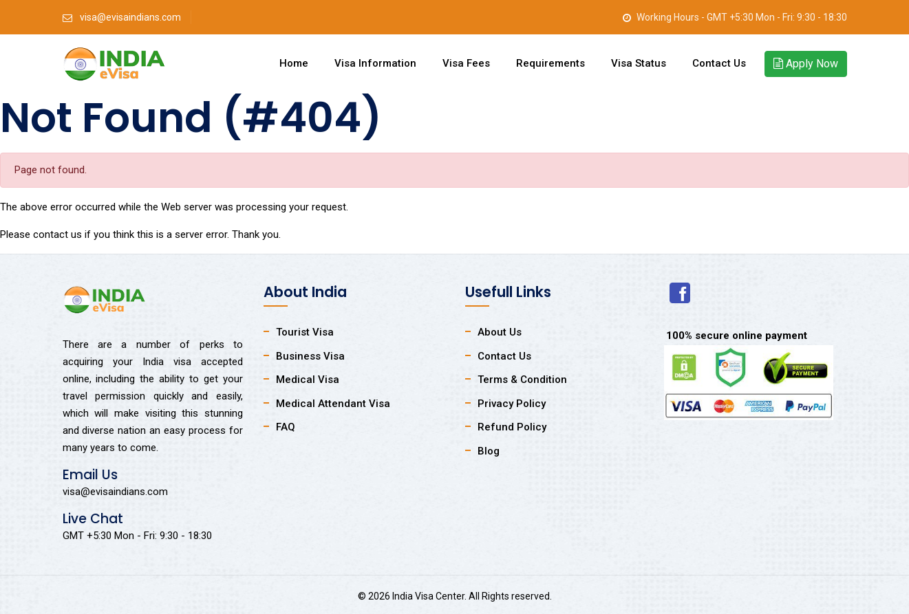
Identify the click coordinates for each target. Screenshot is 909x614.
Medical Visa (307, 379)
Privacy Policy (512, 403)
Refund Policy (512, 427)
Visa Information (375, 63)
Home (293, 63)
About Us (500, 332)
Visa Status (638, 63)
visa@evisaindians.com (130, 17)
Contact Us (719, 63)
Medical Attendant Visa (333, 403)
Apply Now (805, 63)
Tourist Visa (305, 332)
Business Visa (310, 356)
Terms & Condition (522, 379)
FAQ (285, 427)
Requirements (550, 63)
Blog (489, 451)
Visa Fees (466, 63)
